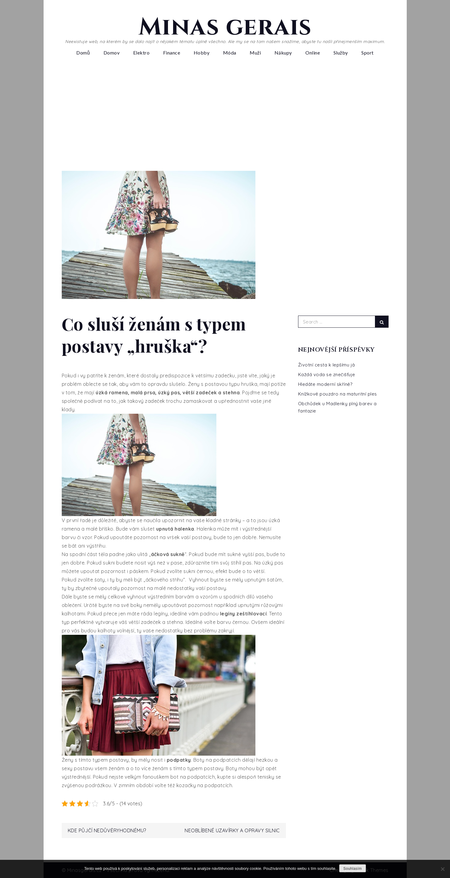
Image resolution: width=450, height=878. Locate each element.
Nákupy (283, 52)
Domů (83, 52)
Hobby (202, 52)
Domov (111, 52)
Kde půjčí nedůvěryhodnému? (107, 830)
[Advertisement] (225, 116)
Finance (171, 52)
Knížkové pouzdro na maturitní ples (337, 394)
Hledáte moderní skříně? (325, 384)
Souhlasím (352, 868)
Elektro (141, 52)
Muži (255, 52)
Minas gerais (225, 27)
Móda (229, 52)
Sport (367, 52)
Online (312, 52)
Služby (340, 52)
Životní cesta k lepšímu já (326, 365)
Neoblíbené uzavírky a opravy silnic (232, 830)
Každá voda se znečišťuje (326, 374)
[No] (442, 869)
